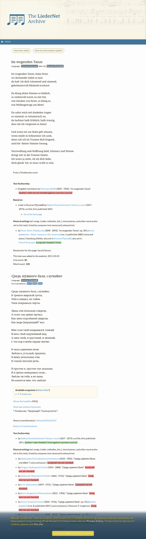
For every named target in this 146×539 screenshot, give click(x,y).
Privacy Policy (95, 521)
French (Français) (27, 242)
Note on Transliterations (25, 426)
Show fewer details (21, 51)
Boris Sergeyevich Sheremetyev (36, 493)
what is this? (43, 390)
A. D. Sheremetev (29, 484)
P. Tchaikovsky (25, 394)
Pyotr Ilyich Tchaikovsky (32, 230)
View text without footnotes (27, 407)
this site (38, 524)
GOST (54, 420)
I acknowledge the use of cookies (73, 533)
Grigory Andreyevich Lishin (34, 467)
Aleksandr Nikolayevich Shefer (36, 476)
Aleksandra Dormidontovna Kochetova (40, 458)
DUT (29, 283)
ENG (35, 283)
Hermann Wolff (48, 188)
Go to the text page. (33, 214)
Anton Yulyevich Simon (32, 501)
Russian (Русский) (62, 238)
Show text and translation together (48, 51)
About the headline (22, 401)
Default (40, 420)
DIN (47, 420)
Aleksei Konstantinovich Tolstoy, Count (40, 438)
